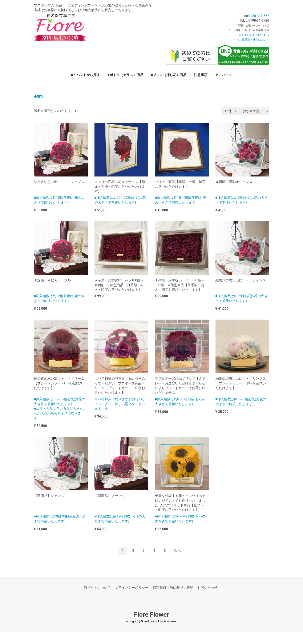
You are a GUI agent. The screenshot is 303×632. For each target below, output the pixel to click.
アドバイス (223, 75)
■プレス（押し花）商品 (169, 75)
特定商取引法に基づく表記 (173, 588)
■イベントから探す (85, 75)
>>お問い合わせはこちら (254, 35)
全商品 (39, 97)
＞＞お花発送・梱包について (251, 39)
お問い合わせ (207, 588)
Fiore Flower (151, 614)
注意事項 (200, 75)
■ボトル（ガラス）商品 (125, 75)
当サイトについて (97, 588)
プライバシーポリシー (132, 588)
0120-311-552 (258, 16)
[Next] (177, 551)
